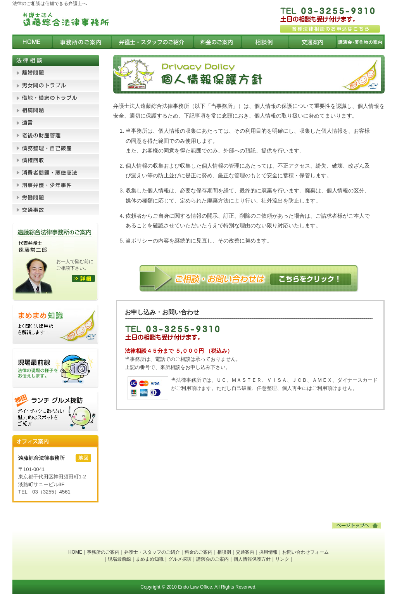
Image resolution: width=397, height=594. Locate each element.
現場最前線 (119, 559)
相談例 (224, 552)
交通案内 (245, 552)
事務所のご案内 (103, 552)
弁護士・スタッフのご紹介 (152, 552)
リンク (282, 559)
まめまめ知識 (150, 559)
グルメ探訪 (180, 559)
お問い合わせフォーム (305, 552)
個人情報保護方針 (252, 559)
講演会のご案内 (212, 559)
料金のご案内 (198, 552)
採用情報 (268, 552)
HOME (75, 552)
